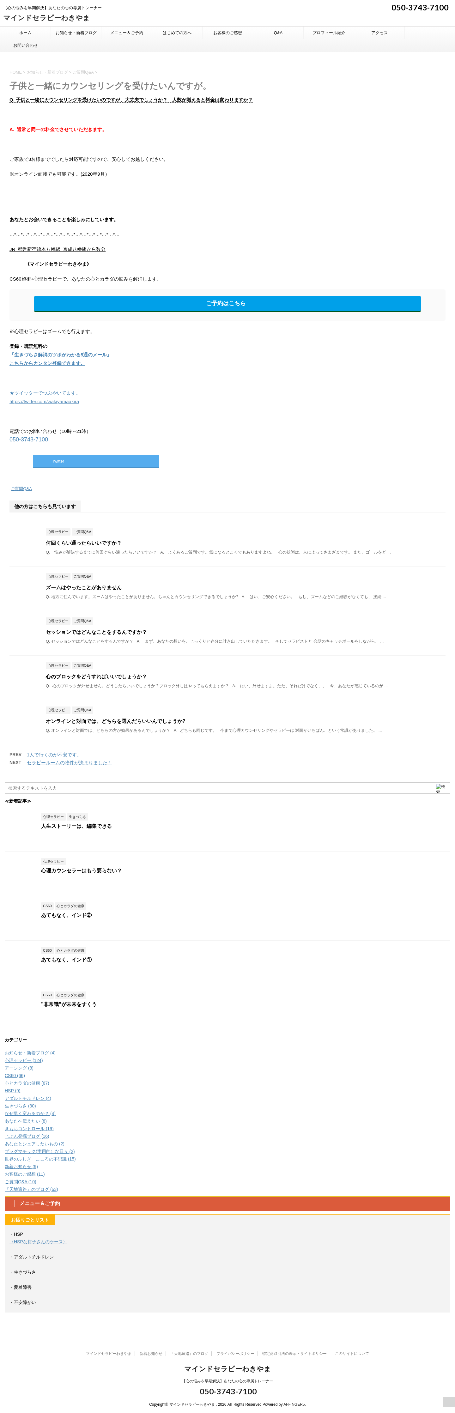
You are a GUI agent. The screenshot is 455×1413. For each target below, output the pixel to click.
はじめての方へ (177, 32)
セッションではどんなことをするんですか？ (96, 632)
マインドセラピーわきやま (46, 18)
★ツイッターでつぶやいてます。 (45, 393)
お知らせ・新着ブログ (76, 32)
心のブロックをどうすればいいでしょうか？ (96, 676)
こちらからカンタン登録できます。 (47, 363)
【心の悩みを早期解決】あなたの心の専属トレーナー (227, 1381)
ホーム (25, 32)
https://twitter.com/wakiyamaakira (44, 401)
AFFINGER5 (294, 1404)
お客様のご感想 (227, 32)
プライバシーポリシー (235, 1353)
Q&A (278, 32)
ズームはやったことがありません (84, 587)
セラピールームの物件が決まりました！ (69, 762)
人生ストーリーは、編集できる (76, 826)
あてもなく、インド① (66, 959)
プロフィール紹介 (328, 32)
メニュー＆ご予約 (126, 32)
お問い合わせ (25, 45)
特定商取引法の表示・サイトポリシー (294, 1353)
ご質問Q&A (21, 488)
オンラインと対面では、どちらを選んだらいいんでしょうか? (115, 721)
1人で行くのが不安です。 (54, 754)
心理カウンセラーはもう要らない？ (81, 870)
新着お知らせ (151, 1353)
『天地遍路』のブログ (189, 1353)
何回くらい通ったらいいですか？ (84, 543)
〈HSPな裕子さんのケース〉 (38, 1241)
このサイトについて (352, 1353)
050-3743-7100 (419, 7)
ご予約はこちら (226, 303)
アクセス (379, 32)
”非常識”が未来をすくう (69, 1004)
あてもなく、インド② (66, 915)
